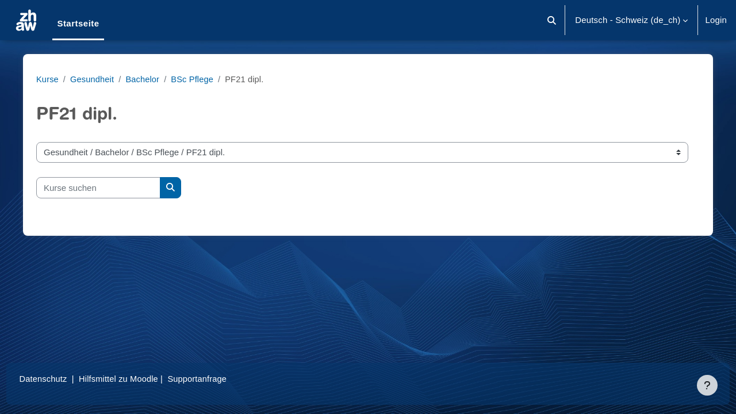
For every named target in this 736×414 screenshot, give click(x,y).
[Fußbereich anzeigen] (707, 385)
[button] (551, 20)
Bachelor (149, 79)
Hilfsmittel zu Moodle (143, 379)
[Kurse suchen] (103, 187)
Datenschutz (65, 379)
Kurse (52, 79)
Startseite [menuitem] (78, 23)
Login (716, 20)
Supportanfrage (223, 379)
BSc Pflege (201, 79)
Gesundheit (97, 79)
